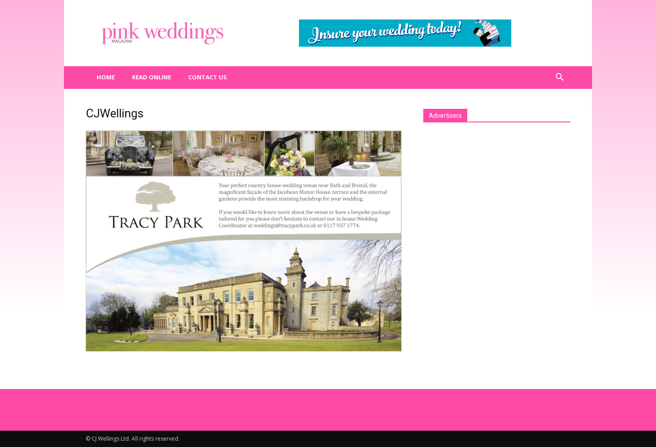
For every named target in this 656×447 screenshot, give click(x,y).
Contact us (207, 77)
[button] (559, 77)
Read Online (151, 77)
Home (106, 77)
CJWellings (114, 113)
